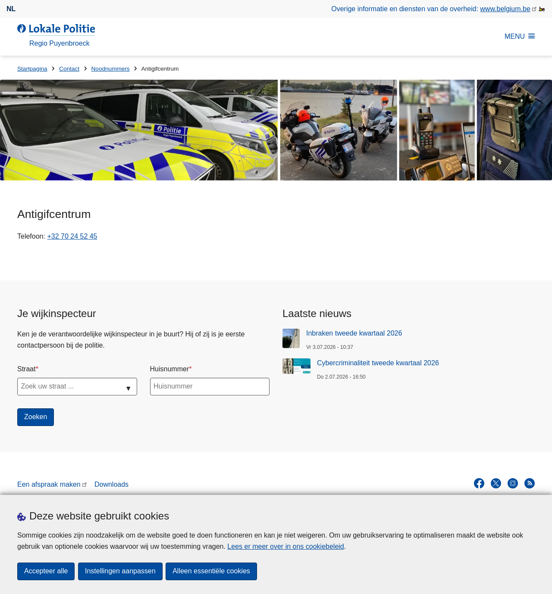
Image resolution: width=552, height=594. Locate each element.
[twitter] (496, 483)
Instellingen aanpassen (120, 571)
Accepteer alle (46, 571)
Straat (26, 369)
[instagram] (513, 483)
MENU (520, 36)
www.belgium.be (505, 8)
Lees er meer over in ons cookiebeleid (285, 546)
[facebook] (479, 483)
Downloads (111, 484)
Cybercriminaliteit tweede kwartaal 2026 (378, 363)
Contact (69, 68)
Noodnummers (110, 68)
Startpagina (32, 68)
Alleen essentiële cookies (212, 571)
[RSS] (529, 483)
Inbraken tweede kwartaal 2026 (354, 333)
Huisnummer (169, 369)
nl (11, 8)
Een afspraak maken (49, 484)
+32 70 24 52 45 (72, 236)
